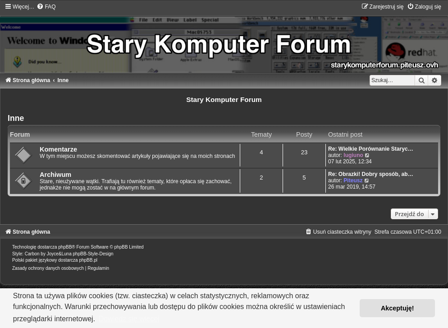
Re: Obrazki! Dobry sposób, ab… (370, 174)
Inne (16, 118)
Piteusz (352, 180)
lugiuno (353, 155)
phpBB (65, 247)
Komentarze (58, 149)
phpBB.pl (88, 260)
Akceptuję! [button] (397, 308)
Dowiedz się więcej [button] (129, 319)
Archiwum (55, 174)
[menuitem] (46, 7)
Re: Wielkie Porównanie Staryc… (370, 149)
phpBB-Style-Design (93, 253)
